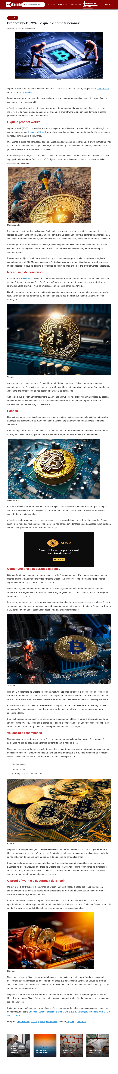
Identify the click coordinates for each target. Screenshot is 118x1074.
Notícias (51, 4)
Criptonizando (23, 1021)
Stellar (41, 1011)
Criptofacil (81, 1021)
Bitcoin (31, 132)
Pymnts (70, 1021)
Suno (42, 1021)
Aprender (12, 18)
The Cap (35, 1021)
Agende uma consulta (90, 4)
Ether (40, 132)
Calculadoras (75, 4)
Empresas (62, 4)
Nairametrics (51, 1021)
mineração (27, 92)
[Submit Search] (24, 4)
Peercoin (50, 1011)
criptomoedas (103, 88)
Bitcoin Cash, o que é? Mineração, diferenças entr (79, 1011)
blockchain (25, 278)
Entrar (107, 4)
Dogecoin (33, 1011)
